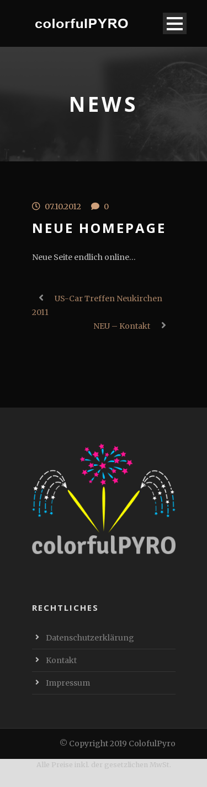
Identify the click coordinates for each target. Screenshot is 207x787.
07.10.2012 (63, 206)
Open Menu (175, 23)
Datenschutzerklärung (90, 638)
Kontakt (61, 660)
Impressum (68, 683)
